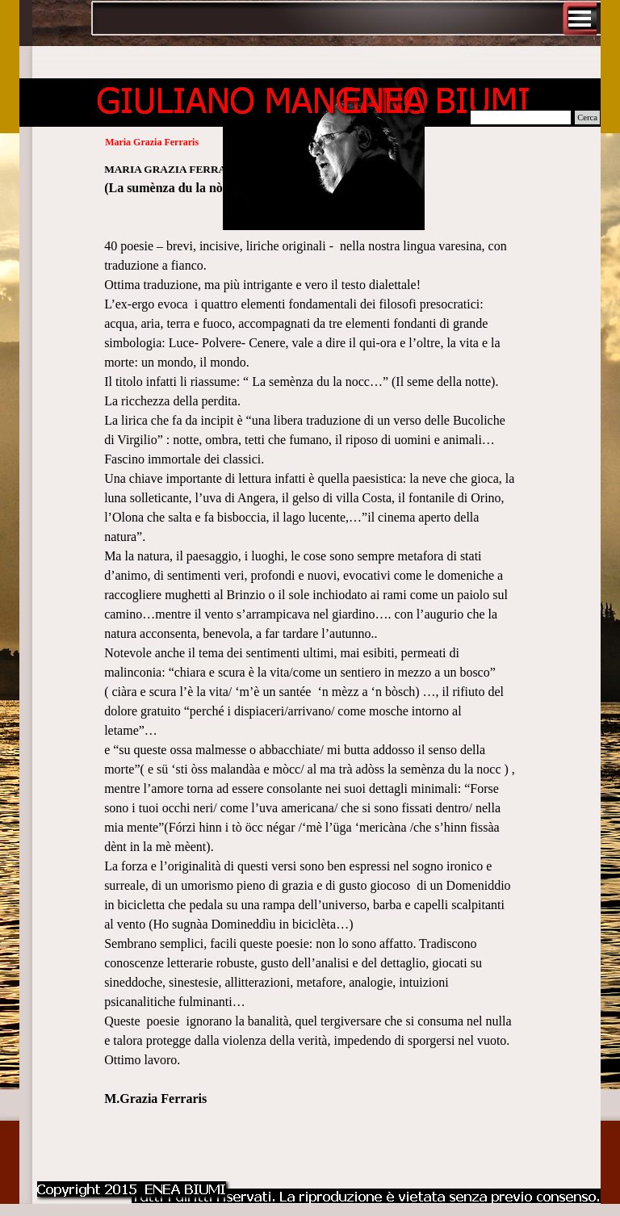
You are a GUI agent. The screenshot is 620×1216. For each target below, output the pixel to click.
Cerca (587, 117)
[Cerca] (521, 117)
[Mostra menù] (580, 19)
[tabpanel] (310, 663)
